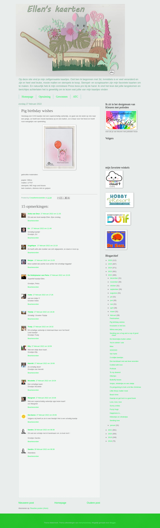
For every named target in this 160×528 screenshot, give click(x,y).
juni (111, 300)
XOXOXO (113, 350)
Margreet (31, 398)
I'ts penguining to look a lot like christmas (125, 387)
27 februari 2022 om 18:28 (44, 312)
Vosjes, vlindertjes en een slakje (122, 383)
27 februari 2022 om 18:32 (43, 327)
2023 (110, 271)
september (114, 289)
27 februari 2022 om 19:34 (46, 381)
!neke (30, 295)
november (114, 282)
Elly (29, 346)
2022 (110, 275)
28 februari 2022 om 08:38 (44, 430)
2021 (110, 430)
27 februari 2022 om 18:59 (42, 346)
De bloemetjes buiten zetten (120, 339)
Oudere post (93, 502)
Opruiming (45, 96)
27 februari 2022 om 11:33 (51, 214)
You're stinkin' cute (117, 343)
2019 (110, 437)
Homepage (27, 96)
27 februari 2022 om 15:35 (60, 275)
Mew (111, 346)
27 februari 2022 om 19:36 (46, 398)
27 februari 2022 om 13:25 (45, 260)
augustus (114, 293)
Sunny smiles (115, 406)
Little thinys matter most (119, 391)
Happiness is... (115, 413)
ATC (75, 96)
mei (111, 304)
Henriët (31, 363)
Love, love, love (116, 402)
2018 (110, 441)
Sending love (115, 420)
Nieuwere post (26, 502)
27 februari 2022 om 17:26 (43, 295)
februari (113, 315)
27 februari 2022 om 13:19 (47, 246)
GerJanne (32, 415)
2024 (110, 268)
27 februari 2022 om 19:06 (44, 363)
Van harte (113, 354)
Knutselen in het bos (117, 326)
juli (111, 297)
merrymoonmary (85, 523)
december (114, 278)
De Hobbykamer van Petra (38, 275)
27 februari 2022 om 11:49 (41, 228)
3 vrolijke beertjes (116, 357)
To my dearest (115, 372)
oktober (113, 286)
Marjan (31, 260)
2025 (110, 264)
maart (112, 312)
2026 (110, 260)
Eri (29, 228)
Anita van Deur (34, 214)
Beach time (114, 395)
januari (113, 425)
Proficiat (113, 369)
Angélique (32, 246)
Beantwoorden (33, 221)
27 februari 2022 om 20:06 (46, 415)
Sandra (31, 430)
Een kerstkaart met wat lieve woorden (124, 361)
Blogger (113, 523)
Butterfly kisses (115, 380)
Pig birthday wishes (117, 322)
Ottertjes (113, 376)
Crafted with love (116, 365)
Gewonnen (62, 96)
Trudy (30, 327)
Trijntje (30, 312)
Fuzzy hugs (114, 409)
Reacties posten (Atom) (39, 508)
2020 (110, 434)
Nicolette (31, 381)
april (112, 308)
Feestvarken (114, 318)
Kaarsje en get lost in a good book (123, 398)
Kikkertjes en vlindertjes (119, 417)
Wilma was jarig (116, 329)
